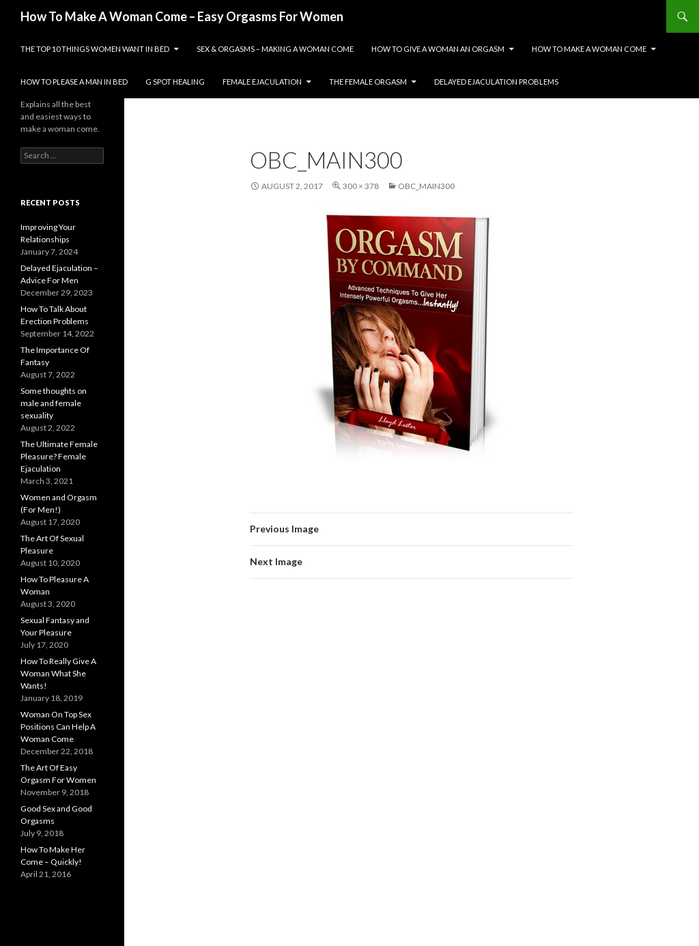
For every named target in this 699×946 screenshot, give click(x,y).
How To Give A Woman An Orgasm (437, 48)
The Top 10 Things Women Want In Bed (94, 48)
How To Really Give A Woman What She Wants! (58, 673)
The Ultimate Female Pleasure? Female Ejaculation (59, 456)
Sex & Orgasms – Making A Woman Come (275, 48)
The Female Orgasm (368, 81)
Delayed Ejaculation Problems (496, 81)
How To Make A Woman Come (589, 48)
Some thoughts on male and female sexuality (53, 403)
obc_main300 (426, 186)
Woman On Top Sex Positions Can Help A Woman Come (58, 726)
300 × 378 (361, 186)
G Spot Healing (175, 81)
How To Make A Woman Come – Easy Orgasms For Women (181, 16)
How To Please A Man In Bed (74, 81)
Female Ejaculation (262, 81)
